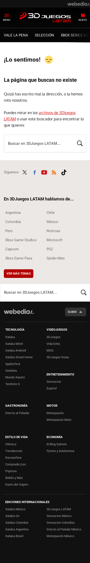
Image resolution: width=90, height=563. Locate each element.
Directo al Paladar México (64, 529)
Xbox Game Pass (18, 258)
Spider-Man (56, 258)
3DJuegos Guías (58, 357)
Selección (44, 35)
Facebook (34, 172)
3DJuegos (53, 337)
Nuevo (82, 20)
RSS (54, 172)
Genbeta (11, 370)
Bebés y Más (14, 478)
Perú (8, 231)
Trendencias (13, 451)
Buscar (80, 143)
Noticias (53, 231)
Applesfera (12, 364)
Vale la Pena (16, 35)
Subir (72, 312)
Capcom (12, 249)
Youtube (44, 172)
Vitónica (10, 444)
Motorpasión (55, 413)
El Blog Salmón (57, 444)
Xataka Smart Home (19, 357)
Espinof (52, 388)
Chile (51, 213)
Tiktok (64, 172)
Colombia (13, 222)
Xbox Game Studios (21, 240)
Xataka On (12, 516)
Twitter (25, 172)
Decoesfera (13, 457)
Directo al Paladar (17, 413)
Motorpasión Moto (59, 420)
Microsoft (54, 240)
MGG (50, 350)
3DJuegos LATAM (45, 17)
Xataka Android (15, 350)
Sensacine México (59, 516)
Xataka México (15, 509)
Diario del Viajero (16, 484)
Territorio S (12, 384)
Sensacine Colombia (60, 522)
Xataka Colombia (16, 522)
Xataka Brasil (14, 536)
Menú (6, 20)
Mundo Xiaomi (15, 377)
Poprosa (11, 471)
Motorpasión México (60, 536)
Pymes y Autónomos (60, 451)
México (52, 222)
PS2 (50, 249)
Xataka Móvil (14, 344)
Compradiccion (15, 464)
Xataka (10, 337)
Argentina (13, 213)
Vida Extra (53, 344)
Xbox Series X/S (75, 35)
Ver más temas (18, 273)
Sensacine (54, 381)
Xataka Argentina (17, 529)
